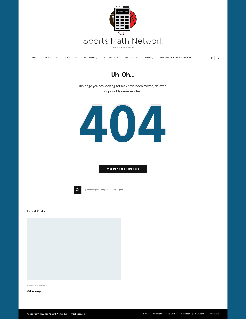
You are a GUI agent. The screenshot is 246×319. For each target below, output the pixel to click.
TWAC (148, 58)
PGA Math (109, 58)
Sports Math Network (123, 41)
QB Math (69, 58)
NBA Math (50, 58)
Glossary (34, 291)
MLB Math (89, 58)
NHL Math (130, 58)
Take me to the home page (123, 169)
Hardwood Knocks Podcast (176, 58)
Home (34, 58)
